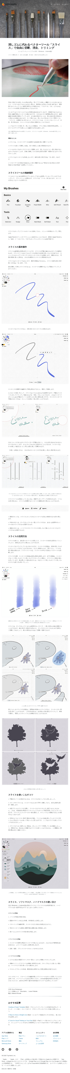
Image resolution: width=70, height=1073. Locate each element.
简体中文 (10, 1068)
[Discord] (6, 1049)
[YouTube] (3, 1049)
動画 (37, 1038)
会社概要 (55, 1036)
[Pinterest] (17, 1049)
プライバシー (57, 1038)
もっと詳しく (65, 4)
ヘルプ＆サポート (41, 1036)
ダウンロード (57, 4)
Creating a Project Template (16, 1007)
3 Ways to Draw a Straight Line (17, 1015)
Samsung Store (6, 1043)
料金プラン (22, 1036)
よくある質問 (40, 1043)
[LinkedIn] (13, 1049)
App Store (5, 1036)
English (4, 1068)
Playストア (5, 1038)
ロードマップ (23, 1043)
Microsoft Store (6, 1041)
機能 (20, 1041)
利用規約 (55, 1041)
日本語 (14, 1068)
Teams (21, 1038)
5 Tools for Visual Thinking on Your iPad (20, 1020)
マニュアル (39, 1041)
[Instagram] (10, 1049)
